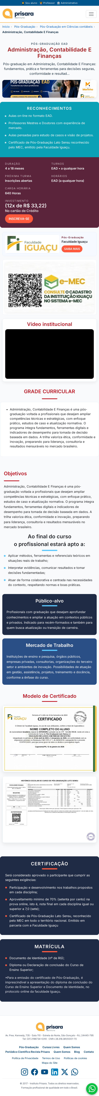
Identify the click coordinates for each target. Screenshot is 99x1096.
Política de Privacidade (25, 1058)
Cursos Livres (50, 1047)
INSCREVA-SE (19, 219)
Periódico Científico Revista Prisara (27, 1051)
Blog (77, 1051)
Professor (47, 3)
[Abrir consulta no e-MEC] (49, 287)
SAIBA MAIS (72, 248)
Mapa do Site (49, 1062)
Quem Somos (71, 1047)
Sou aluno (29, 3)
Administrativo (67, 3)
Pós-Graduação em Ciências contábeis (66, 26)
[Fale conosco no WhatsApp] (91, 1088)
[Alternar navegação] (91, 14)
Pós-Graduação (24, 26)
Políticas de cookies (75, 1058)
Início (6, 26)
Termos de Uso (51, 1058)
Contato (89, 1051)
